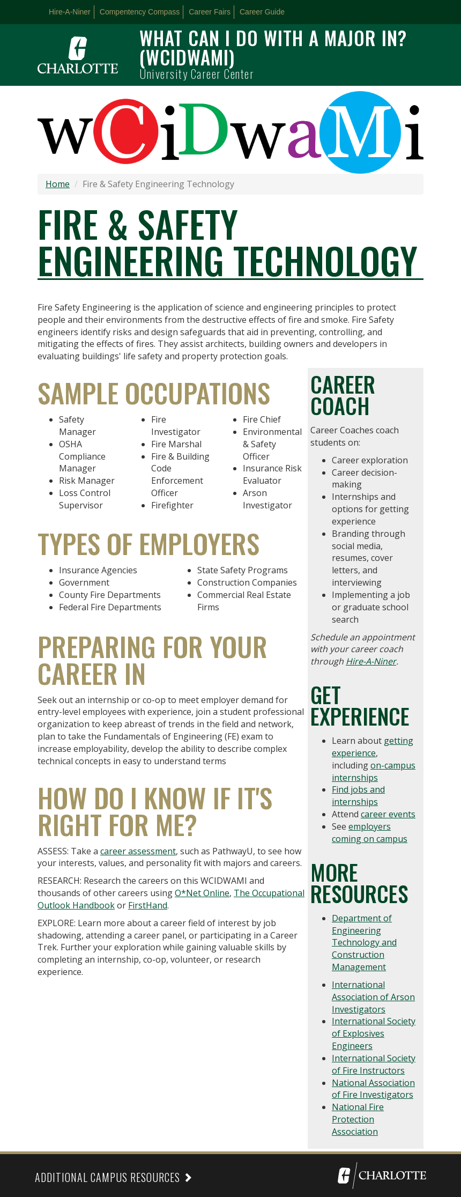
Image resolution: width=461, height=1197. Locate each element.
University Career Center (196, 73)
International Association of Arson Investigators (373, 997)
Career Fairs (209, 12)
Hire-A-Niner (70, 12)
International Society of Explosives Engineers (373, 1033)
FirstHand (147, 905)
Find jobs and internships (358, 796)
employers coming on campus (369, 833)
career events (388, 814)
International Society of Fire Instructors (373, 1064)
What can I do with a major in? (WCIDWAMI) (273, 47)
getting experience (372, 747)
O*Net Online (202, 893)
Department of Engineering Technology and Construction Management (364, 942)
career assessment (138, 851)
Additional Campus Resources (107, 1177)
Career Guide (262, 12)
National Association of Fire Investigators (373, 1089)
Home (58, 184)
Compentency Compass (140, 12)
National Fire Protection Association (358, 1119)
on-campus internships (373, 771)
